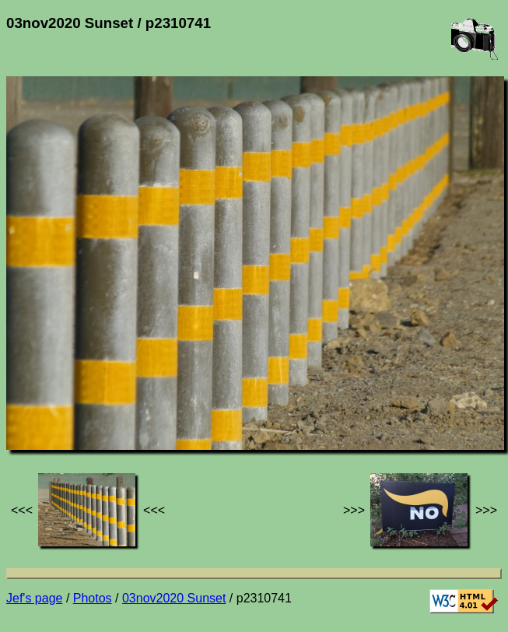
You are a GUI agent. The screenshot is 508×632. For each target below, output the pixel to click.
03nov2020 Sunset (174, 598)
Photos (92, 598)
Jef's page (34, 598)
